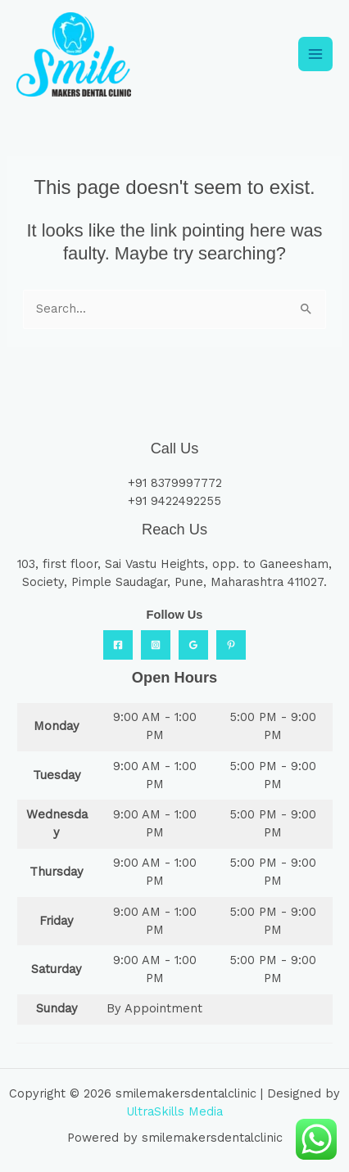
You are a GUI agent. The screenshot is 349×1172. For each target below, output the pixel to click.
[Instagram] (155, 645)
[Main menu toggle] (315, 54)
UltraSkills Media (174, 1111)
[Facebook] (118, 645)
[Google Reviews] (193, 645)
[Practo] (231, 645)
